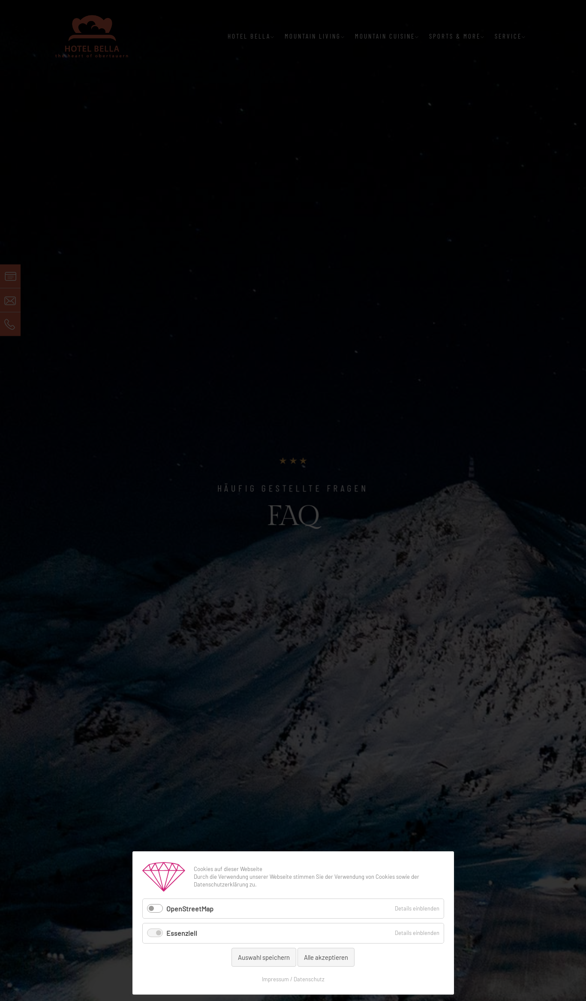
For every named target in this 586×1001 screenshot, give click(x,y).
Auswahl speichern (264, 957)
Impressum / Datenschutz (293, 979)
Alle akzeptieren (326, 957)
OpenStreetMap (189, 909)
